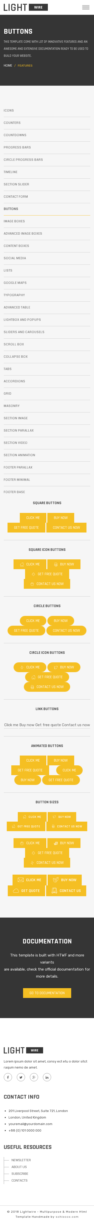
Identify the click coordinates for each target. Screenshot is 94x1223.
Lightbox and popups (22, 320)
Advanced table (17, 307)
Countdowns (15, 135)
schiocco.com (67, 1216)
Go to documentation (47, 993)
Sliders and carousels (24, 332)
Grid (8, 394)
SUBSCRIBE (20, 1174)
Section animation (19, 455)
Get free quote (26, 527)
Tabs (8, 369)
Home (8, 66)
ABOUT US (19, 1167)
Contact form (16, 197)
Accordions (14, 381)
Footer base (14, 492)
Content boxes (16, 246)
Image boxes (14, 221)
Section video (16, 443)
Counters (12, 123)
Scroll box (14, 344)
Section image (16, 418)
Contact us (66, 890)
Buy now (61, 517)
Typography (14, 295)
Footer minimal (17, 480)
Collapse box (16, 357)
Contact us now (66, 527)
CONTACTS (20, 1180)
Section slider (16, 184)
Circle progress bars (23, 160)
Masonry (12, 406)
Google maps (15, 283)
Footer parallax (18, 467)
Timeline (11, 172)
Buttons (11, 209)
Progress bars (17, 147)
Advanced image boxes (23, 234)
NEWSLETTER (21, 1160)
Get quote (26, 890)
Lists (8, 271)
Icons (9, 111)
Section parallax (19, 431)
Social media (15, 258)
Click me (33, 517)
